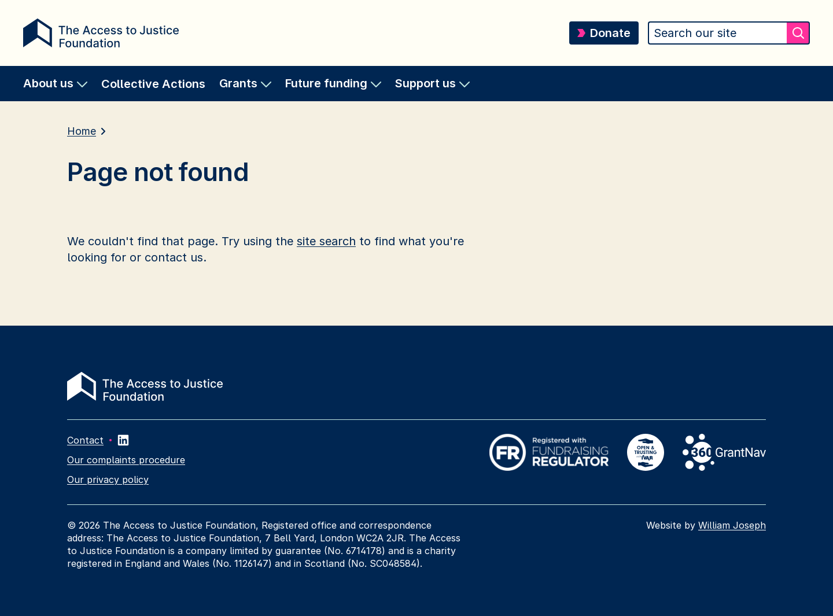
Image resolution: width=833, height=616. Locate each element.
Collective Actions (153, 84)
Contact (85, 440)
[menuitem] (55, 83)
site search (326, 241)
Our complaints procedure (126, 460)
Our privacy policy (108, 479)
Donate (604, 33)
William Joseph (732, 525)
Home (81, 131)
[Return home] (101, 33)
